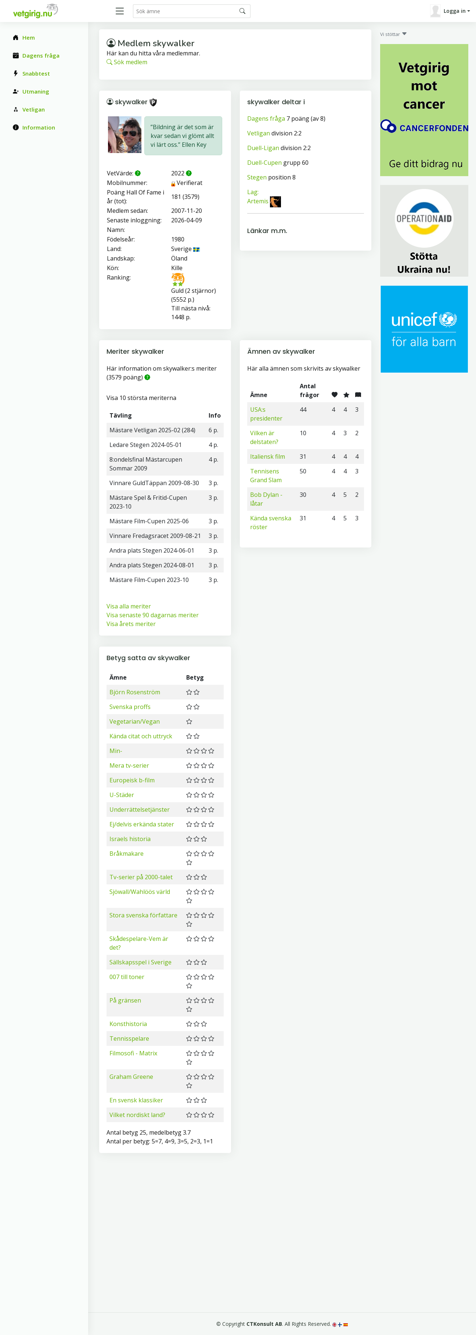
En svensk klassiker (136, 1100)
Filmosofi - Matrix (133, 1053)
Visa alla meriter (129, 606)
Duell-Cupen (264, 163)
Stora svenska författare (143, 915)
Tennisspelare (129, 1038)
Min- (115, 751)
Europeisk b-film (132, 780)
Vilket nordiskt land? (137, 1115)
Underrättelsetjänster (139, 809)
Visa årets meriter (131, 624)
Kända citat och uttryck (140, 736)
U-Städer (121, 795)
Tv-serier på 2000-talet (141, 877)
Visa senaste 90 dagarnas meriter (153, 615)
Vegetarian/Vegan (134, 721)
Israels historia (130, 839)
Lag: (253, 192)
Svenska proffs (130, 707)
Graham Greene (131, 1077)
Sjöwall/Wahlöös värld (139, 892)
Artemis (257, 201)
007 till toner (126, 977)
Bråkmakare (126, 854)
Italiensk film (267, 456)
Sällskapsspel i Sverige (140, 962)
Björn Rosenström (134, 692)
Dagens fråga (266, 118)
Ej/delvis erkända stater (141, 824)
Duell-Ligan (263, 148)
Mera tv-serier (129, 765)
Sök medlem (127, 62)
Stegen (257, 177)
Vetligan (258, 133)
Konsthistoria (128, 1024)
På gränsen (125, 1000)
